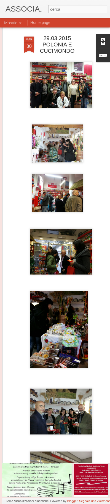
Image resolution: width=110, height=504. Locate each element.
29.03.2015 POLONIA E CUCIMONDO (57, 33)
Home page (40, 22)
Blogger (72, 501)
